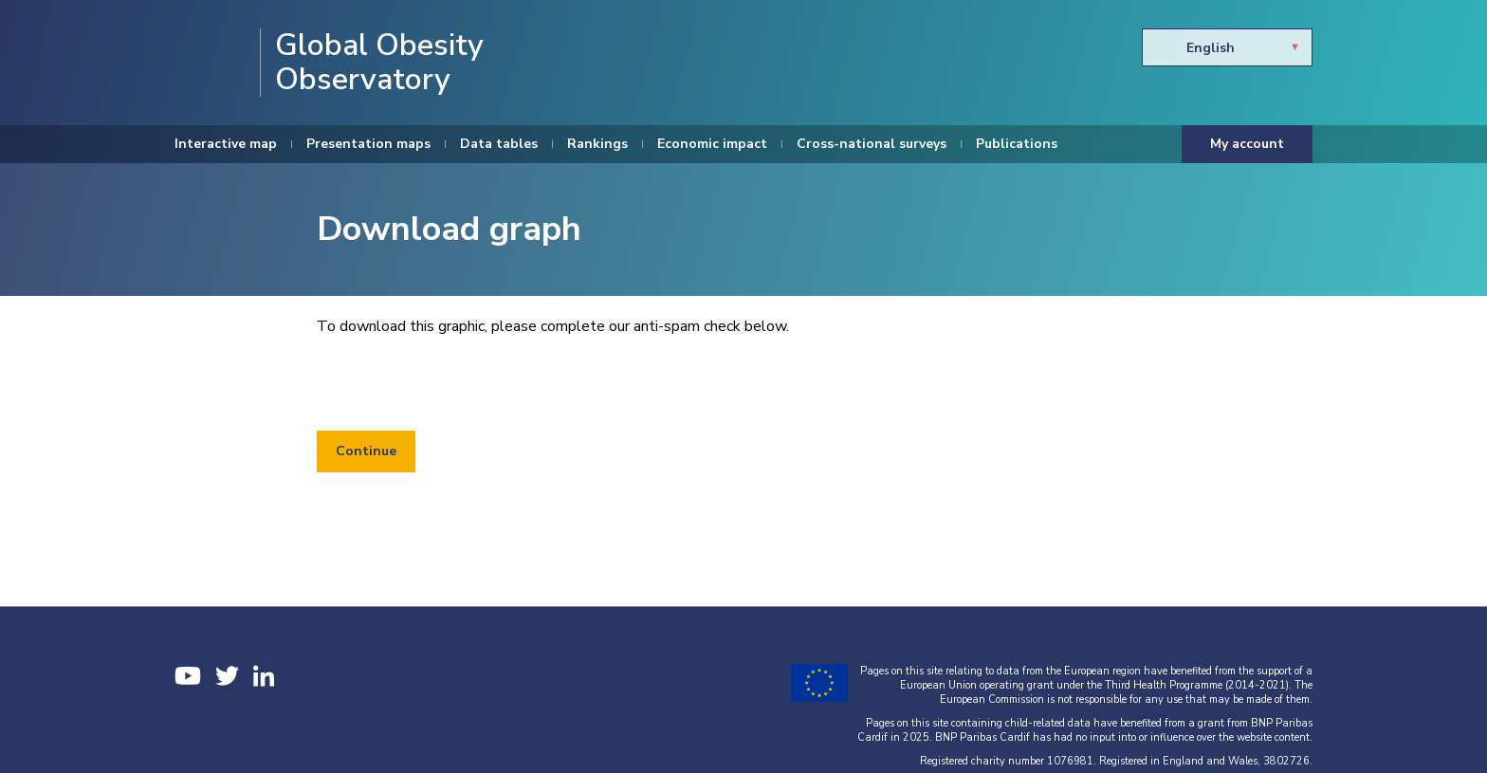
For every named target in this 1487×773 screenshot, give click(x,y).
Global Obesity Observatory (379, 62)
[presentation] (461, 384)
